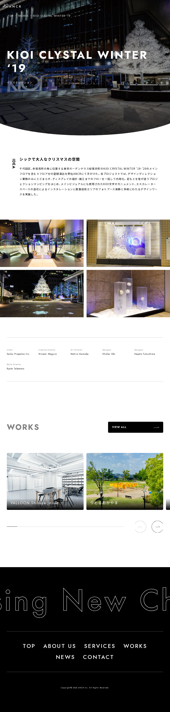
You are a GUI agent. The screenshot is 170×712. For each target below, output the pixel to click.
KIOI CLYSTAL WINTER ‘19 (52, 16)
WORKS (23, 16)
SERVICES (100, 646)
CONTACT (98, 657)
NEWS (65, 657)
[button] (157, 527)
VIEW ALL (119, 427)
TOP (10, 16)
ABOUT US (59, 646)
